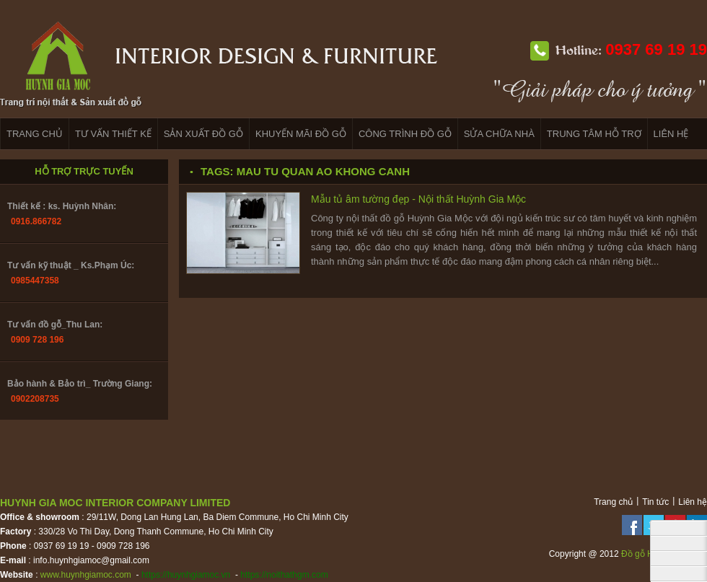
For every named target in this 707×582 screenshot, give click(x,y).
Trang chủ (613, 502)
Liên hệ (692, 502)
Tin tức (655, 502)
